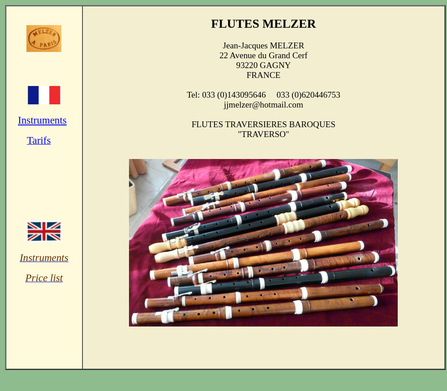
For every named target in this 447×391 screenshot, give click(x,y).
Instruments (42, 120)
